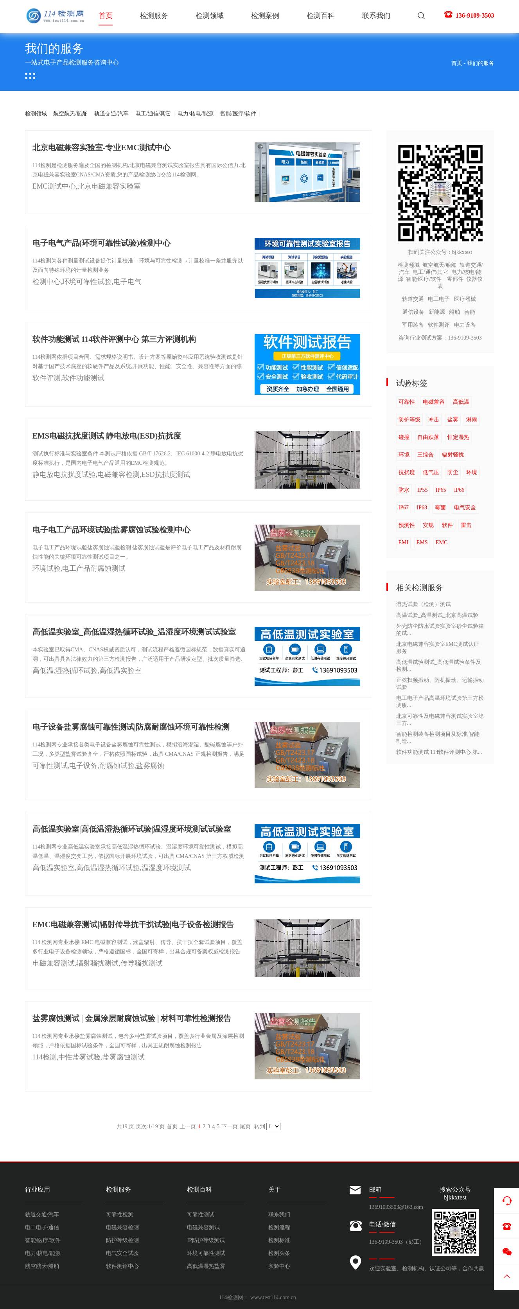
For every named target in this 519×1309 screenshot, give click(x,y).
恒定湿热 (458, 437)
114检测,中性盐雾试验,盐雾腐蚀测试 (88, 1057)
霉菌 (440, 508)
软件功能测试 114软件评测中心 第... (439, 752)
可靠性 (407, 402)
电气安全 (465, 508)
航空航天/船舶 (70, 114)
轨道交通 (413, 299)
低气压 (431, 472)
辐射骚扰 (453, 455)
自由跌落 (428, 437)
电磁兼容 (434, 402)
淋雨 (471, 420)
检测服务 (154, 16)
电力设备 (465, 325)
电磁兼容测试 (203, 1227)
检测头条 (279, 1253)
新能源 (437, 312)
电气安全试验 (122, 1253)
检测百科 (321, 16)
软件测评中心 (122, 1266)
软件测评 (439, 325)
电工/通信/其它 (153, 114)
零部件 (455, 279)
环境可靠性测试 (206, 1253)
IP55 (422, 490)
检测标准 (279, 1240)
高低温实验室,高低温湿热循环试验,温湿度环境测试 (111, 868)
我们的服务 (480, 63)
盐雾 (452, 420)
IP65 (441, 490)
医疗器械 (465, 299)
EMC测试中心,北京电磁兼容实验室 (86, 186)
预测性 (407, 525)
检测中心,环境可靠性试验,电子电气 (87, 282)
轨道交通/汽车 (111, 114)
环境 (404, 455)
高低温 (461, 402)
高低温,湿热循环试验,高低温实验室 (87, 670)
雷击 (466, 525)
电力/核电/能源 (196, 114)
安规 (428, 525)
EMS (422, 542)
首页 (106, 18)
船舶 (454, 312)
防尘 (452, 472)
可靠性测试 (200, 1214)
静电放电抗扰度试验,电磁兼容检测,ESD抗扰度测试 (111, 474)
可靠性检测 (119, 1214)
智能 (469, 312)
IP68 (422, 508)
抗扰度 (407, 472)
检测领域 (210, 16)
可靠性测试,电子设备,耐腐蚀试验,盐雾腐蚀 (98, 766)
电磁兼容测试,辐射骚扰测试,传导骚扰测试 (97, 963)
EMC (441, 542)
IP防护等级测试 (205, 1240)
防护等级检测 (122, 1240)
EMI (404, 542)
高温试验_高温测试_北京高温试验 (437, 615)
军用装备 (413, 325)
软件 (447, 525)
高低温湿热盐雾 (206, 1266)
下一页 (229, 1126)
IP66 (459, 490)
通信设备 (413, 312)
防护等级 (409, 420)
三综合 (425, 455)
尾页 (245, 1126)
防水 (404, 490)
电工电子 (439, 299)
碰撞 (404, 437)
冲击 (433, 420)
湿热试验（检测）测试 (423, 604)
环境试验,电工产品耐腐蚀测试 (79, 568)
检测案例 (265, 16)
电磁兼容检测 (122, 1227)
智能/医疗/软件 (238, 114)
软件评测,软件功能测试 (68, 378)
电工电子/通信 (42, 1227)
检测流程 (279, 1227)
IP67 (404, 508)
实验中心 (279, 1266)
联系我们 (376, 16)
